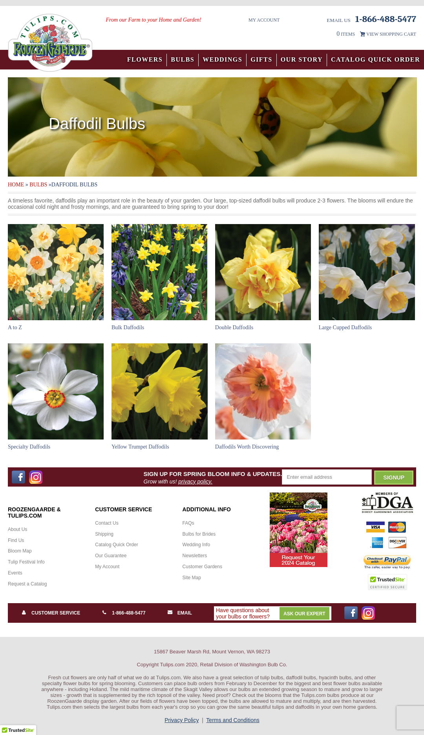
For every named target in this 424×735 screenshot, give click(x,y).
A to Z (15, 327)
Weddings (222, 59)
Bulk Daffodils (127, 327)
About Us (17, 529)
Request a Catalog (27, 584)
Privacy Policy (181, 720)
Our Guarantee (110, 555)
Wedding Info (196, 544)
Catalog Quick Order (375, 59)
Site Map (192, 577)
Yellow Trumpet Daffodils (140, 447)
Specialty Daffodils (29, 447)
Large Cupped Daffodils (345, 327)
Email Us (339, 20)
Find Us (16, 540)
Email (184, 613)
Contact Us (106, 523)
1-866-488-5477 (128, 613)
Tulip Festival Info (26, 562)
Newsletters (195, 555)
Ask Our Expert (304, 613)
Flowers (145, 59)
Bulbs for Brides (199, 534)
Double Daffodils (234, 327)
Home (16, 185)
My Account (264, 20)
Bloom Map (20, 551)
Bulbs (182, 59)
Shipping (104, 534)
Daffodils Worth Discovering (247, 447)
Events (15, 573)
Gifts (261, 59)
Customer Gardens (202, 566)
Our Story (302, 59)
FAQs (188, 523)
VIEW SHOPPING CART (391, 34)
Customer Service (55, 613)
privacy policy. (195, 481)
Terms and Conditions (232, 720)
